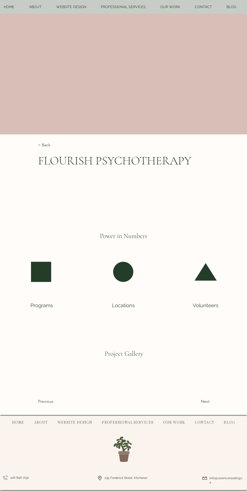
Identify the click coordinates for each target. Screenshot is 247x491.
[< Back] (54, 145)
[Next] (192, 401)
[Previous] (58, 401)
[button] (38, 7)
